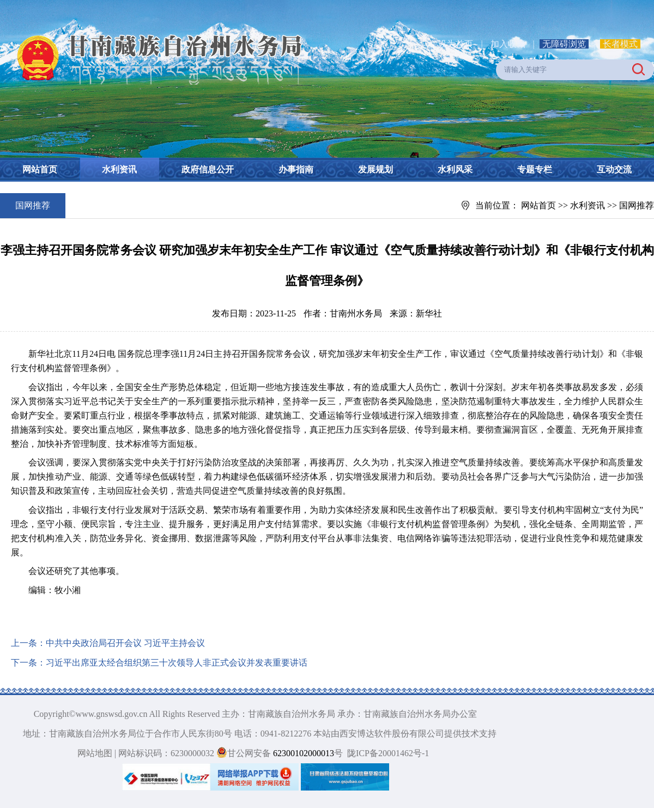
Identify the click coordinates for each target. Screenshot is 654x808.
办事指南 (295, 169)
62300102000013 (302, 753)
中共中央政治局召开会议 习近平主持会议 (125, 643)
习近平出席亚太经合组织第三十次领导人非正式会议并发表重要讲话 (176, 662)
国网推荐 (636, 205)
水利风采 (455, 169)
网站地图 (94, 753)
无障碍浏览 (564, 44)
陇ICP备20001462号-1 (388, 753)
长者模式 (620, 44)
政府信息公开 (207, 169)
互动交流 (614, 169)
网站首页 (39, 169)
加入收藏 (509, 44)
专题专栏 (534, 169)
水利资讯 (119, 169)
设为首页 (455, 44)
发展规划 (375, 169)
